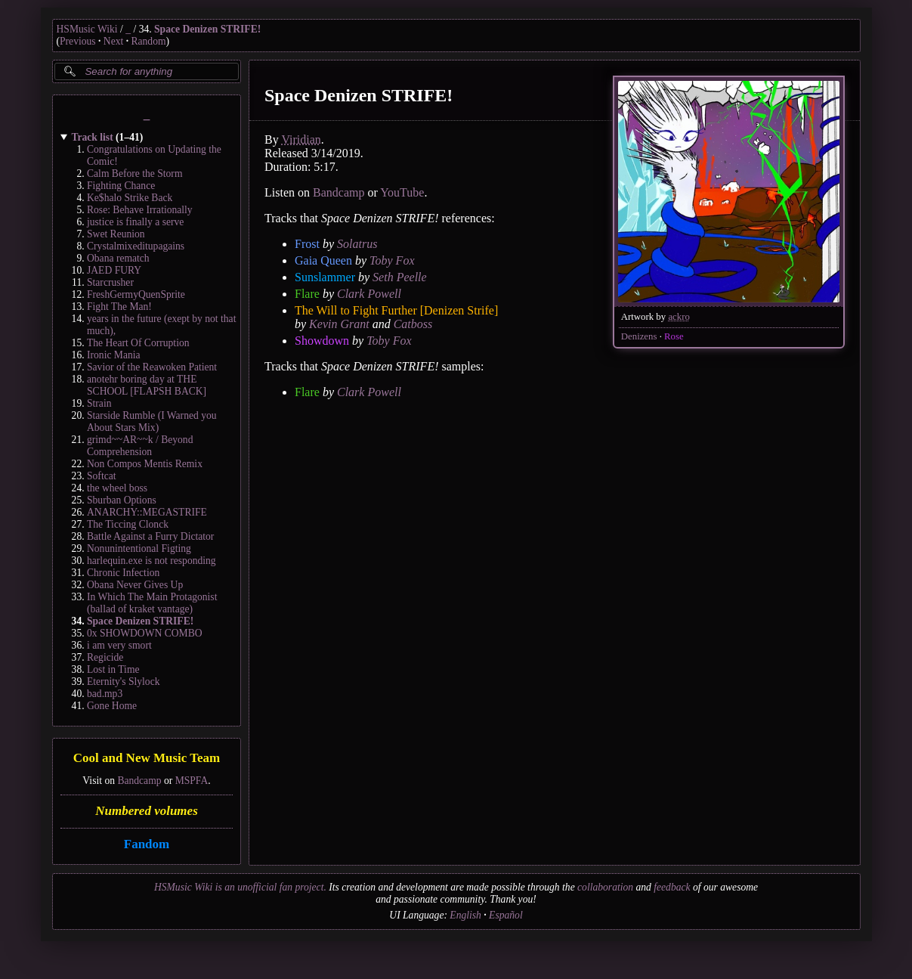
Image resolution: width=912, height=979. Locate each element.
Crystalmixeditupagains (135, 246)
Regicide (105, 657)
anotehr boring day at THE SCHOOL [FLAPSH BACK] (146, 385)
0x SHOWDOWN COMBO (144, 633)
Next (113, 41)
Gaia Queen (323, 260)
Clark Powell (368, 293)
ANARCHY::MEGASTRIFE (147, 512)
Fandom (145, 844)
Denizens (638, 336)
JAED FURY (114, 270)
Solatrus (357, 243)
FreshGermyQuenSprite (136, 294)
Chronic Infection (123, 572)
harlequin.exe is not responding (151, 560)
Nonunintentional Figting (139, 548)
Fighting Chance (121, 185)
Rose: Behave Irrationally (140, 209)
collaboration (605, 887)
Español (506, 915)
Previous (78, 41)
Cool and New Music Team (146, 758)
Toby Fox (391, 260)
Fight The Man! (119, 306)
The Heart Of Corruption (138, 343)
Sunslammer (325, 277)
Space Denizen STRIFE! (207, 29)
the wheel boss (117, 488)
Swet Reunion (116, 234)
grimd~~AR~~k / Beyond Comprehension (140, 445)
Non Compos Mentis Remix (144, 463)
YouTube (402, 192)
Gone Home (112, 705)
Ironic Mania (114, 355)
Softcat (101, 476)
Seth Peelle (400, 277)
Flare (307, 293)
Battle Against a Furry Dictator (150, 536)
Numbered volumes (146, 811)
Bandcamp (139, 780)
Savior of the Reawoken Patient (152, 367)
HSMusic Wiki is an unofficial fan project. (240, 887)
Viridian (300, 139)
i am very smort (119, 645)
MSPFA (191, 780)
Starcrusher (110, 282)
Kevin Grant (339, 324)
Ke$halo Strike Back (129, 197)
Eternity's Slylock (123, 681)
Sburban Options (121, 500)
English (465, 915)
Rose (674, 336)
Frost (307, 243)
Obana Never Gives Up (135, 584)
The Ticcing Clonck (127, 524)
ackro (678, 316)
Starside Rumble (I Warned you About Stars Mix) (152, 421)
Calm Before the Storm (134, 173)
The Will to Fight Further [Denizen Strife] (396, 310)
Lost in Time (113, 669)
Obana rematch (118, 258)
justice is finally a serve (135, 222)
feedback (672, 887)
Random (148, 41)
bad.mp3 (104, 693)
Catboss (412, 324)
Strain (99, 403)
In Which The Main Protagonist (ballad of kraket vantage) (152, 603)
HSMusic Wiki (87, 29)
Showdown (322, 340)
